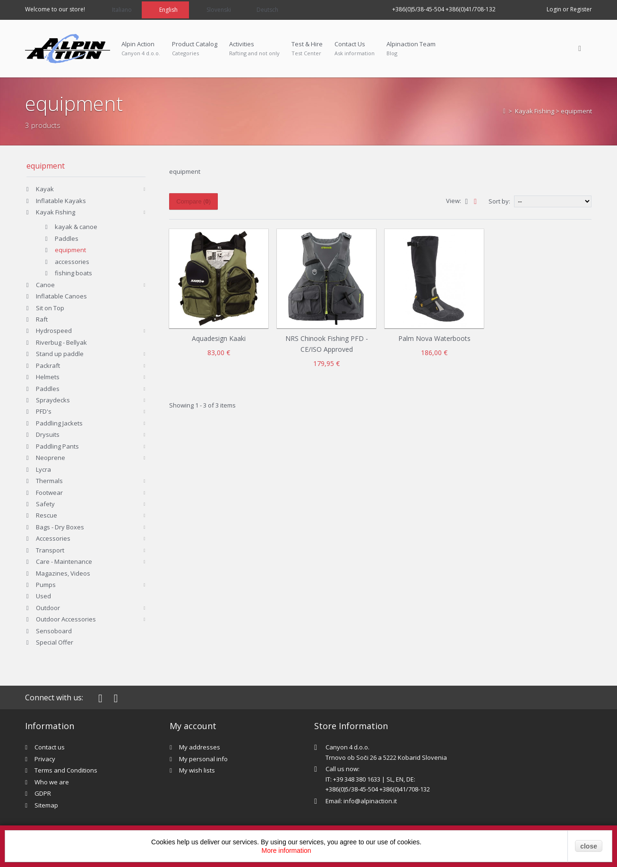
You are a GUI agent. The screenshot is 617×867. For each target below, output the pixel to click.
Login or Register (569, 9)
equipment (70, 250)
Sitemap (46, 805)
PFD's (43, 411)
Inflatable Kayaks (61, 200)
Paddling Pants (57, 446)
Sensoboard (54, 631)
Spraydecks (53, 400)
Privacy (44, 759)
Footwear (49, 492)
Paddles (66, 238)
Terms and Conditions (65, 770)
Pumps (46, 584)
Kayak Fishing (534, 111)
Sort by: (499, 201)
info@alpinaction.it (370, 801)
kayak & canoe (76, 226)
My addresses (199, 747)
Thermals (49, 480)
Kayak (45, 189)
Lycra (43, 469)
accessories (72, 261)
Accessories (53, 538)
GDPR (42, 793)
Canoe (45, 284)
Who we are (51, 782)
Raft (42, 319)
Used (43, 596)
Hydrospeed (54, 330)
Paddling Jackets (59, 423)
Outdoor (48, 608)
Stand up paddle (60, 353)
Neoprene (50, 457)
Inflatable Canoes (61, 296)
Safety (45, 504)
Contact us (49, 747)
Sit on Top (50, 308)
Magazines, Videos (63, 573)
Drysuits (48, 434)
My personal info (203, 759)
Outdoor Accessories (66, 619)
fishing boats (73, 273)
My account (193, 725)
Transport (50, 550)
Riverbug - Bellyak (61, 342)
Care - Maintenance (64, 561)
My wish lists (197, 770)
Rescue (46, 515)
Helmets (48, 377)
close (588, 846)
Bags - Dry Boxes (60, 527)
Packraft (48, 365)
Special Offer (54, 642)
